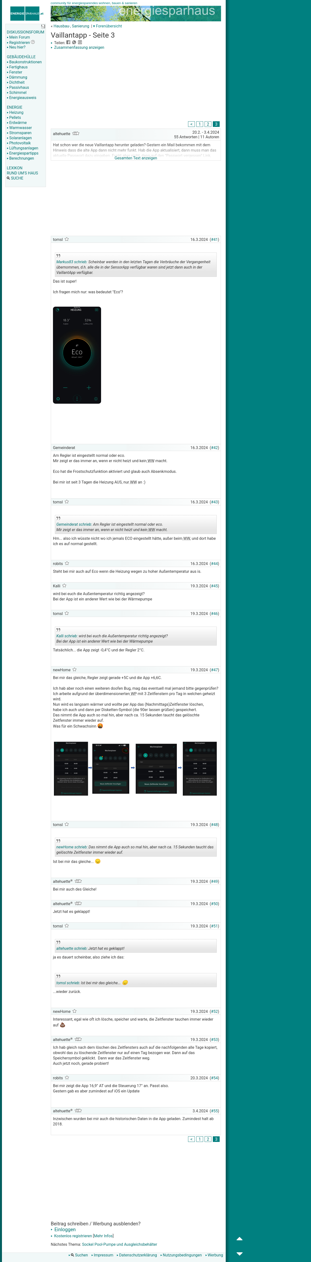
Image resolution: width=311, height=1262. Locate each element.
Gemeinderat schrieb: (74, 524)
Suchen (78, 1255)
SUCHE (15, 178)
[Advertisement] (136, 86)
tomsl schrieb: (68, 983)
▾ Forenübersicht (107, 26)
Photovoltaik (19, 143)
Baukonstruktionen (24, 62)
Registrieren (18, 42)
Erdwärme (17, 122)
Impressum (102, 1255)
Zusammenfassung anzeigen (77, 47)
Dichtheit (16, 82)
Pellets (14, 117)
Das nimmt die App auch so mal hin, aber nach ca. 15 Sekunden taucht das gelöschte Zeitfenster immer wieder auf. (135, 848)
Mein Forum (18, 37)
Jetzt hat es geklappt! (91, 947)
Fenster (14, 72)
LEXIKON (14, 168)
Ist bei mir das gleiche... (92, 981)
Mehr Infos (103, 1236)
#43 (214, 502)
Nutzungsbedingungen (181, 1255)
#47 (214, 670)
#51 (214, 926)
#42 (214, 447)
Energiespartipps (22, 153)
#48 (214, 824)
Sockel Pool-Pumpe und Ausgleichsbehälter (119, 1244)
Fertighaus (17, 67)
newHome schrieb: (72, 847)
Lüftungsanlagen (22, 148)
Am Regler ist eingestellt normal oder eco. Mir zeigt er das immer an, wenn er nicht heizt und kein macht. (112, 525)
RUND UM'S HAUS (22, 173)
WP (133, 693)
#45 (214, 586)
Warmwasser (19, 127)
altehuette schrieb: (71, 948)
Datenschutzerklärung (137, 1255)
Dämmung (17, 77)
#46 (214, 613)
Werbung (214, 1255)
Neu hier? (16, 47)
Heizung (15, 112)
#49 (214, 881)
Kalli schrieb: (67, 636)
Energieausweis (21, 97)
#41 (214, 239)
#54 (214, 1078)
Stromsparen (19, 133)
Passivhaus (18, 87)
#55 (214, 1111)
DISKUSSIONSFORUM (25, 32)
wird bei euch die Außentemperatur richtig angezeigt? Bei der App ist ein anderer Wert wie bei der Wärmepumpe (112, 637)
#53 (214, 1039)
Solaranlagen (19, 138)
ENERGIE (14, 107)
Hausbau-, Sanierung (71, 26)
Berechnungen (20, 158)
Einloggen (63, 1229)
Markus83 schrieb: (71, 262)
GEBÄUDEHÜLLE (21, 57)
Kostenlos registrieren (71, 1236)
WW (150, 461)
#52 (214, 1011)
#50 (214, 903)
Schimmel (16, 92)
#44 (214, 563)
